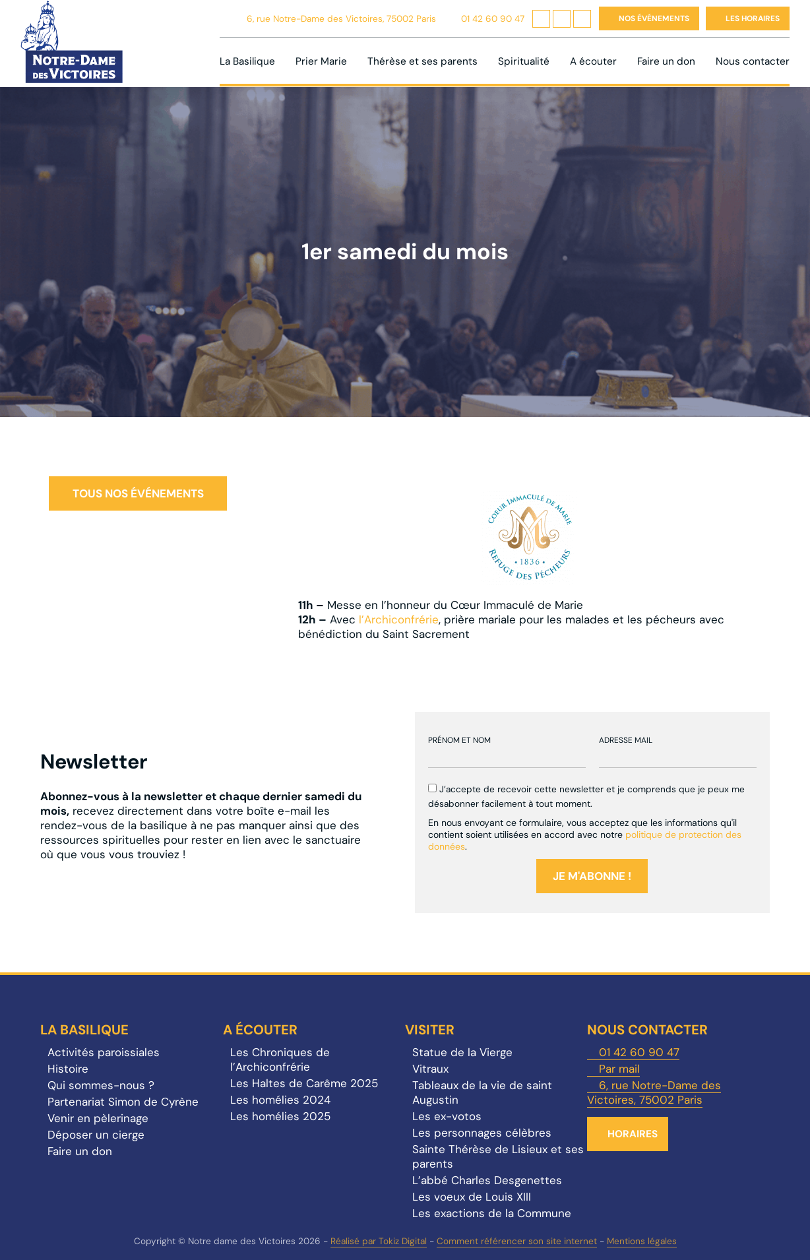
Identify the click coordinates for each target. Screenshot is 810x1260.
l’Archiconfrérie (399, 619)
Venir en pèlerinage (97, 1118)
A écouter (593, 61)
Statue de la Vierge (462, 1052)
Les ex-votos (447, 1116)
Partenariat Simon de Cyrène (123, 1101)
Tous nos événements (138, 493)
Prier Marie (321, 61)
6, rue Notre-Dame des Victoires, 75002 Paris (341, 18)
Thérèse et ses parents (422, 61)
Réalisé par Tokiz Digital (378, 1241)
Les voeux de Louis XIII (471, 1196)
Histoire (67, 1068)
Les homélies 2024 (280, 1099)
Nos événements (654, 18)
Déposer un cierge (95, 1134)
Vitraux (430, 1068)
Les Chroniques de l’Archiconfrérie (280, 1059)
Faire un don (666, 61)
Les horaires (753, 18)
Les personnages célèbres (481, 1132)
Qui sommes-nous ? (100, 1085)
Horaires (633, 1134)
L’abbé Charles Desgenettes (487, 1180)
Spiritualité (523, 61)
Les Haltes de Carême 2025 (304, 1083)
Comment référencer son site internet (517, 1241)
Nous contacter (753, 61)
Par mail (619, 1068)
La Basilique (247, 61)
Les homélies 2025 (280, 1116)
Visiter (429, 1029)
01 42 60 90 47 (492, 18)
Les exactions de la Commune (491, 1213)
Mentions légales (642, 1241)
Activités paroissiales (103, 1052)
